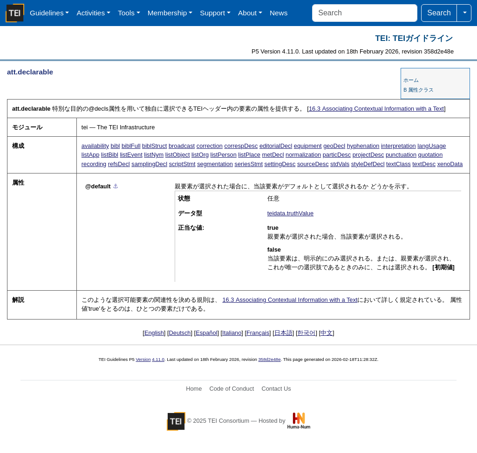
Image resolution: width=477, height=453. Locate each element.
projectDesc (368, 154)
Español (206, 332)
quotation (430, 154)
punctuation (401, 154)
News (278, 13)
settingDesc (280, 163)
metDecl (273, 154)
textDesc (424, 163)
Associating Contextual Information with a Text (376, 108)
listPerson (224, 154)
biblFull (131, 145)
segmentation (215, 163)
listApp (90, 154)
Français (257, 332)
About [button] (247, 13)
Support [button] (212, 13)
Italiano (231, 332)
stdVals (339, 163)
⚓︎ (115, 186)
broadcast (182, 145)
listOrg (200, 154)
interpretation (398, 145)
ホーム (411, 80)
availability (95, 145)
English (154, 332)
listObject (177, 154)
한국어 (306, 332)
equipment (308, 145)
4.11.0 (158, 359)
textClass (398, 163)
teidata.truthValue (290, 213)
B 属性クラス (418, 90)
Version (143, 359)
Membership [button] (167, 13)
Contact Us (276, 388)
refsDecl (119, 163)
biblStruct (154, 145)
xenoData (450, 163)
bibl (115, 145)
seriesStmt (249, 163)
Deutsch (180, 332)
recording (94, 163)
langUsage (431, 145)
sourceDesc (313, 163)
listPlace (249, 154)
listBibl (109, 154)
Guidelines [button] (47, 13)
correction (210, 145)
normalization (303, 154)
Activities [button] (90, 13)
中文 (326, 332)
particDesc (337, 154)
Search (439, 13)
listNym (154, 154)
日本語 (283, 332)
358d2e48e (269, 359)
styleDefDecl (368, 163)
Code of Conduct (231, 388)
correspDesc (241, 145)
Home (194, 388)
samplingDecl (149, 163)
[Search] (364, 13)
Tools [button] (126, 13)
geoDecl (334, 145)
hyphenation (363, 145)
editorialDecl (275, 145)
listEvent (131, 154)
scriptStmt (182, 163)
